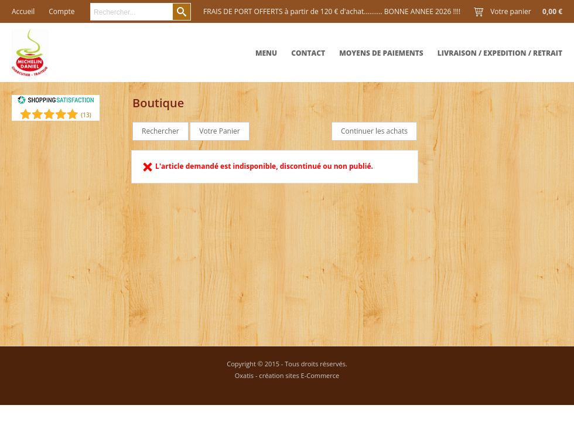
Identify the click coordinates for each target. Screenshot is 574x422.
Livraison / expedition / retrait (500, 53)
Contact (308, 53)
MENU (266, 53)
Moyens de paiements (381, 53)
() (86, 115)
